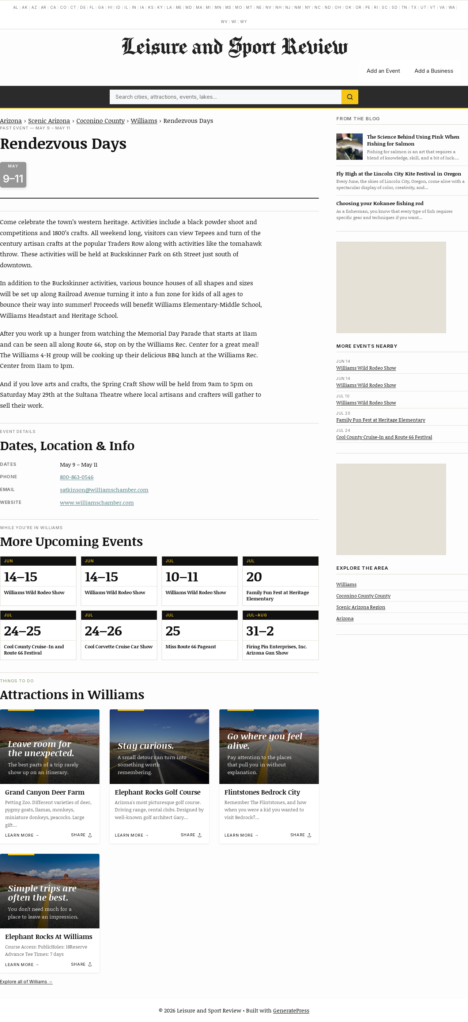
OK (348, 7)
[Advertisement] (391, 287)
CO (63, 7)
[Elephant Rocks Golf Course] (159, 746)
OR (358, 7)
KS (151, 7)
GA (101, 7)
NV (268, 7)
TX (414, 7)
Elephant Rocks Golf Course (157, 792)
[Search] (349, 97)
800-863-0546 (77, 477)
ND (328, 7)
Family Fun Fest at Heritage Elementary (380, 419)
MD (188, 7)
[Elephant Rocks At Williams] (49, 891)
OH (338, 7)
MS (228, 7)
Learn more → (22, 835)
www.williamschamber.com (97, 502)
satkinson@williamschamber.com (104, 490)
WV (224, 21)
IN (134, 7)
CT (73, 7)
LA (169, 7)
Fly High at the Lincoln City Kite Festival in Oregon (398, 173)
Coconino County (100, 120)
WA (452, 7)
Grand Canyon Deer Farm (44, 792)
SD (395, 7)
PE (367, 7)
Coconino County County (363, 595)
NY (308, 7)
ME (179, 7)
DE (83, 7)
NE (259, 7)
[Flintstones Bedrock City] (269, 746)
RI (376, 7)
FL (92, 7)
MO (238, 7)
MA (199, 7)
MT (249, 7)
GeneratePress (291, 1010)
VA (442, 7)
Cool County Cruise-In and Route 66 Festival (384, 437)
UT (423, 7)
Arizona (11, 120)
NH (278, 7)
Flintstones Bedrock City (262, 792)
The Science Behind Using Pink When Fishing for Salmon (413, 140)
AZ (34, 7)
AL (16, 7)
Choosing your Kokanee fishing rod (379, 203)
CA (53, 7)
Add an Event (383, 70)
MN (218, 7)
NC (317, 7)
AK (25, 7)
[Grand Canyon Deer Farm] (49, 746)
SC (385, 7)
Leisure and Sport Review (234, 45)
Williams (144, 120)
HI (110, 7)
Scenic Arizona (49, 120)
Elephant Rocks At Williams (48, 936)
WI (234, 21)
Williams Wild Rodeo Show (366, 368)
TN (404, 7)
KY (160, 7)
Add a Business (434, 70)
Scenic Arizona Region (360, 607)
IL (126, 7)
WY (243, 21)
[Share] (81, 835)
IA (142, 7)
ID (118, 7)
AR (44, 7)
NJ (288, 7)
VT (433, 7)
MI (208, 7)
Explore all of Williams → (26, 981)
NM (297, 7)
